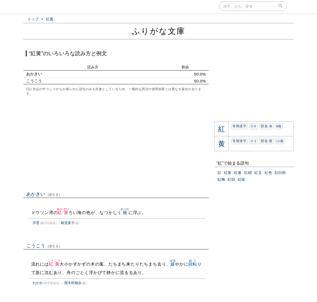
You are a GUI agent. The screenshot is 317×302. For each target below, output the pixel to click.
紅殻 (231, 179)
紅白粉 (280, 172)
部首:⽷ (266, 126)
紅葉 (227, 172)
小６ (253, 126)
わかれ (38, 283)
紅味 (241, 179)
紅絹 (248, 172)
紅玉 (258, 172)
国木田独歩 (72, 283)
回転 (192, 264)
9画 (279, 126)
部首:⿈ (266, 141)
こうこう (43, 245)
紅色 (268, 172)
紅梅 (221, 179)
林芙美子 (68, 223)
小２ (253, 141)
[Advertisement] (116, 143)
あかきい (43, 194)
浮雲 (36, 223)
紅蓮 (237, 172)
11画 (279, 141)
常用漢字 (239, 126)
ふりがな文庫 (158, 31)
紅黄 (63, 212)
